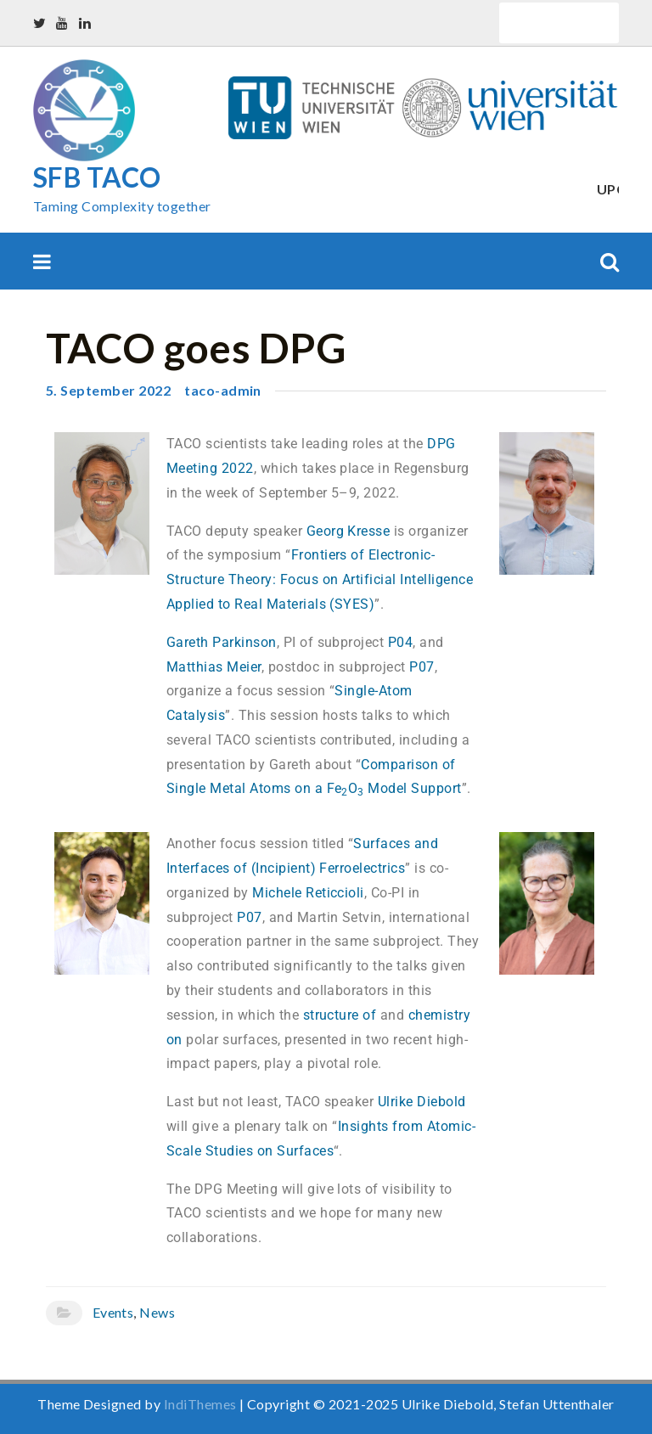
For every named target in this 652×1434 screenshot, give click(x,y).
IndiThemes (200, 1404)
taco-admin (222, 390)
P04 (400, 642)
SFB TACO (97, 177)
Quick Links (559, 22)
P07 (421, 667)
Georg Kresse (348, 531)
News (157, 1312)
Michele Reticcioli (308, 893)
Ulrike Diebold (422, 1102)
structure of (340, 1015)
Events (113, 1312)
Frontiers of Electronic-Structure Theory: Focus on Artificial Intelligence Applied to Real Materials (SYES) (319, 579)
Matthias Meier (213, 667)
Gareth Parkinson (221, 642)
